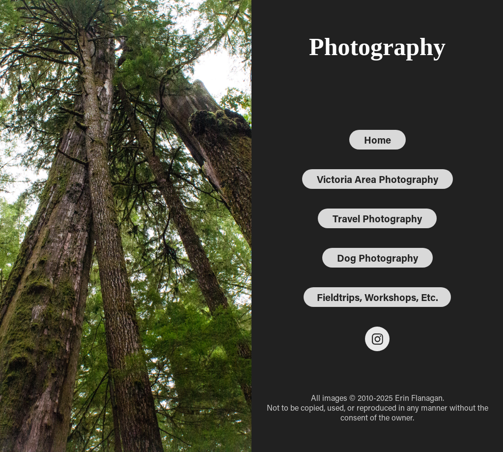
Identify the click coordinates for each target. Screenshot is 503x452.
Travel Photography (377, 218)
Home (377, 139)
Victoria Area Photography (377, 179)
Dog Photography (377, 257)
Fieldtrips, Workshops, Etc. (377, 297)
